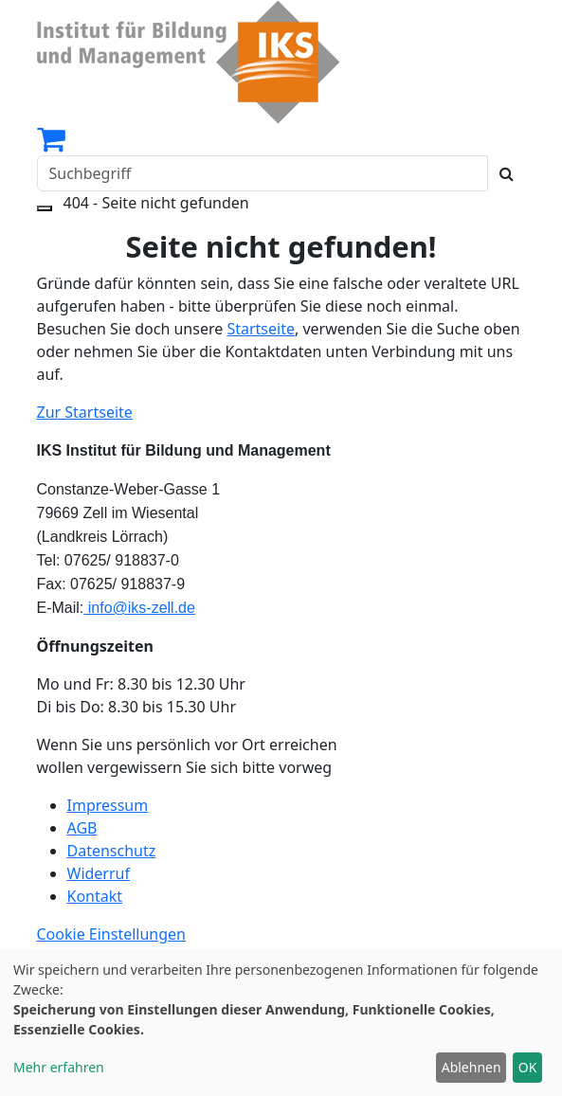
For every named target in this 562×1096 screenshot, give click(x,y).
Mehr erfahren (58, 1067)
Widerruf (98, 873)
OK (527, 1067)
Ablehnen (471, 1067)
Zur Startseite (85, 412)
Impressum (108, 805)
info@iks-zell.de (139, 608)
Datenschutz (111, 850)
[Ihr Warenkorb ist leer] (51, 144)
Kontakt (95, 896)
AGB (82, 828)
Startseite (261, 328)
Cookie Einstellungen (112, 934)
